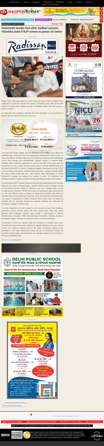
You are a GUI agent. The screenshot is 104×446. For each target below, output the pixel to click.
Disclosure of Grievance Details (33, 437)
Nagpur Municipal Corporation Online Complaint (41, 421)
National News (14, 2)
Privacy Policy (62, 436)
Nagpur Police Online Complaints (12, 421)
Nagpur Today (58, 24)
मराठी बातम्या (60, 2)
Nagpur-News (38, 436)
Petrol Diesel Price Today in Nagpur (71, 421)
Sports (26, 2)
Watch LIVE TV (6, 240)
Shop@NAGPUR (16, 240)
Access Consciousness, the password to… (15, 402)
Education (36, 2)
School (78, 2)
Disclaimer (70, 436)
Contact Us (46, 436)
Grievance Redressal (79, 436)
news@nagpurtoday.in (55, 437)
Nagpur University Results (93, 421)
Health (70, 2)
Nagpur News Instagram (51, 4)
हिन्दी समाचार (48, 2)
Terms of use (53, 436)
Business (88, 2)
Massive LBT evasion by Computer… (13, 405)
